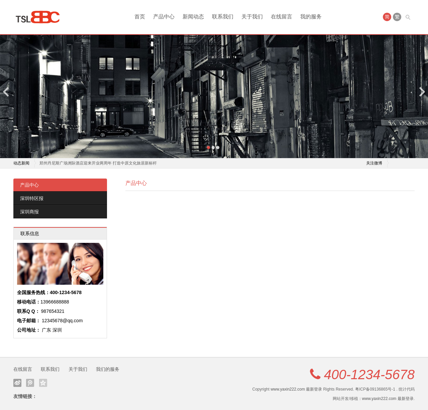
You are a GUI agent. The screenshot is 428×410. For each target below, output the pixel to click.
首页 (139, 16)
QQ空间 (43, 383)
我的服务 (311, 16)
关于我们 (252, 16)
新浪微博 (17, 383)
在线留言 (281, 16)
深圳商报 (29, 211)
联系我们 (222, 16)
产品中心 (164, 16)
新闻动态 (193, 16)
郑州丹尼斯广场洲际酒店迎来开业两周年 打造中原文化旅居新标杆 (98, 163)
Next (421, 91)
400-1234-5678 (369, 374)
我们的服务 (107, 369)
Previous (6, 91)
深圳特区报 (31, 198)
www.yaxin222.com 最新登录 (296, 389)
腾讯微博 (30, 383)
